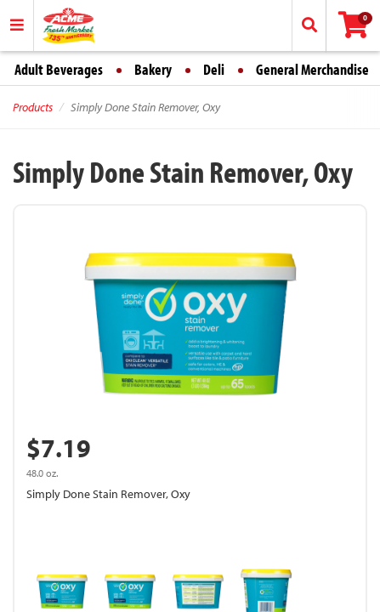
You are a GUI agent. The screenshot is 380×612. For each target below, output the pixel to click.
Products (33, 107)
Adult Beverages (58, 69)
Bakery (153, 69)
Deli (213, 69)
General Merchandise (312, 69)
